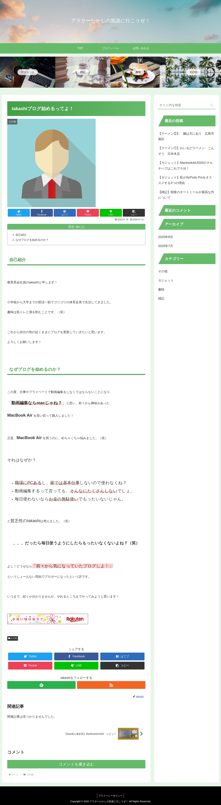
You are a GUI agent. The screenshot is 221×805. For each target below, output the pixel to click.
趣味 (161, 289)
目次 (71, 227)
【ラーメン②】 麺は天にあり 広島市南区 (186, 136)
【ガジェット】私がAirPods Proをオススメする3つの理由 (185, 180)
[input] (186, 105)
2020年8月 (165, 237)
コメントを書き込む (76, 764)
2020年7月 (165, 246)
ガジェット (166, 280)
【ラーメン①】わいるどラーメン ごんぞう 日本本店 (186, 150)
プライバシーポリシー (110, 795)
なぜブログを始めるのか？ (32, 239)
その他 (12, 638)
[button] (212, 105)
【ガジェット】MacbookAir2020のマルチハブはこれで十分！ (185, 165)
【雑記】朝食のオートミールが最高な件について (186, 194)
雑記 (161, 298)
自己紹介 (21, 234)
